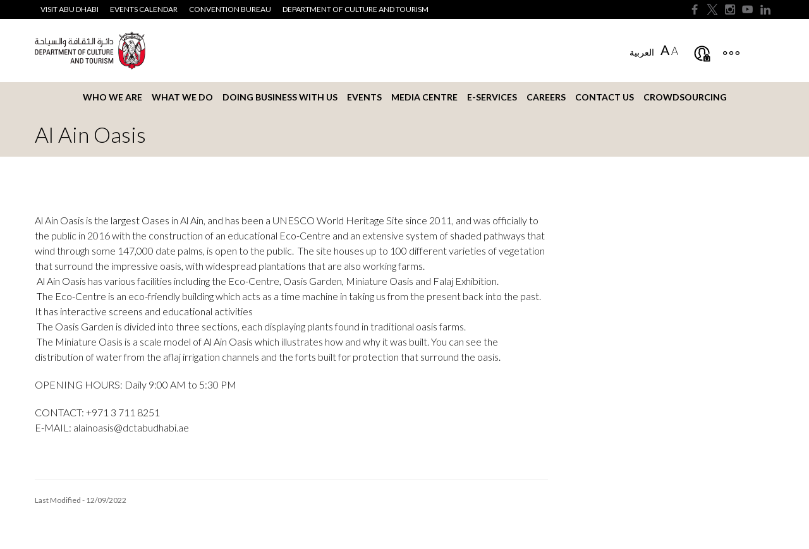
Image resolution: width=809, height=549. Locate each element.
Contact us (604, 97)
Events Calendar (144, 9)
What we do (182, 97)
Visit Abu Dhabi (69, 9)
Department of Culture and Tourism (356, 9)
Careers (546, 97)
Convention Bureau (230, 9)
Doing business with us (280, 97)
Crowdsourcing (685, 97)
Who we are (112, 97)
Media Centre (424, 97)
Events (364, 97)
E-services (492, 97)
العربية (642, 52)
